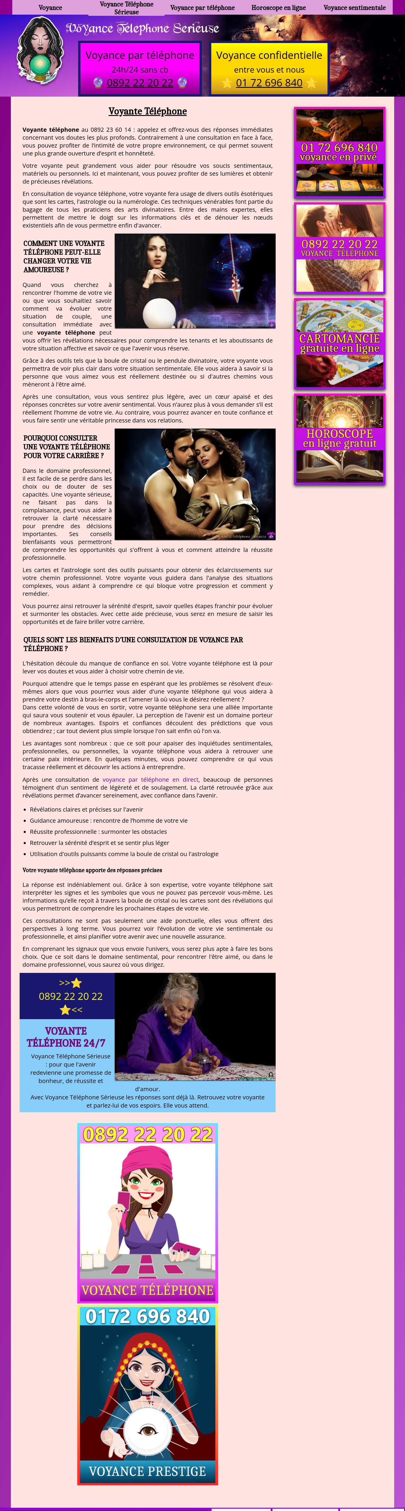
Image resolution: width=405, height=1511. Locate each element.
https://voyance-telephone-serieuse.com (202, 1408)
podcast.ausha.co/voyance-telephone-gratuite (285, 1467)
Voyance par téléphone (202, 7)
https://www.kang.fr (120, 1467)
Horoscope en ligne (278, 7)
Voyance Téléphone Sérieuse (126, 7)
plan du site (205, 1481)
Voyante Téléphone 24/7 (65, 1038)
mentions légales (248, 1481)
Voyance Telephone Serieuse (148, 28)
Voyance (50, 7)
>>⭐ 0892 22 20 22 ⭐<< (71, 997)
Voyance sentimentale (354, 7)
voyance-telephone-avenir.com (188, 1467)
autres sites (289, 1481)
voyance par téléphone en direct (150, 781)
